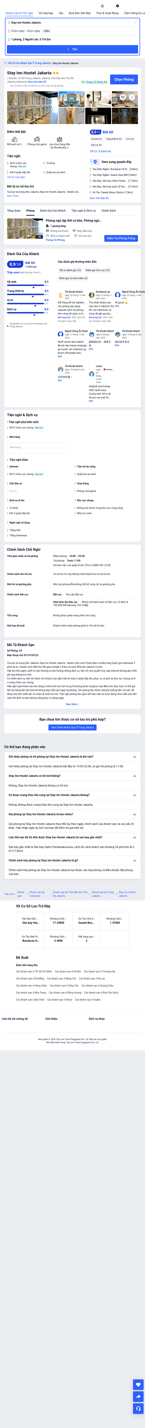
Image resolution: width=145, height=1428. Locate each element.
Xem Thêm (13, 196)
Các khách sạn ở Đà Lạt (92, 978)
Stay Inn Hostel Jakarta (29, 72)
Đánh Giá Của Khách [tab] (53, 210)
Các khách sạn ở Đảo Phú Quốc (101, 992)
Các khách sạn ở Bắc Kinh (30, 999)
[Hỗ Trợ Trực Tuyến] (138, 1408)
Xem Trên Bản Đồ (99, 198)
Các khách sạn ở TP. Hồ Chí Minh (34, 971)
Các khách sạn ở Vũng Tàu (64, 985)
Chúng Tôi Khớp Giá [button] (96, 82)
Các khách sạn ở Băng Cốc (61, 978)
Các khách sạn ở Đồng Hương (65, 992)
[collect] (138, 1384)
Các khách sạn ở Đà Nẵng (30, 978)
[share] (138, 1396)
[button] (110, 6)
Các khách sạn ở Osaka (87, 999)
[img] (32, 107)
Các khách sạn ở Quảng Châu (97, 985)
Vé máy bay (46, 13)
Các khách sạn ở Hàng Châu (31, 985)
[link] (102, 6)
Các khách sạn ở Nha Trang (31, 992)
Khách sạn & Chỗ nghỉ (19, 13)
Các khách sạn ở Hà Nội (68, 971)
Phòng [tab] (30, 210)
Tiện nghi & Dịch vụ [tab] (83, 210)
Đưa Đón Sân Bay (80, 13)
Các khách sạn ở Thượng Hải (99, 971)
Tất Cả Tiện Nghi (16, 177)
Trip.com (9, 894)
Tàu (61, 13)
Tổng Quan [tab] (14, 210)
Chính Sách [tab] (108, 210)
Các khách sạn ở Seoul (59, 999)
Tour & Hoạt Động (107, 13)
